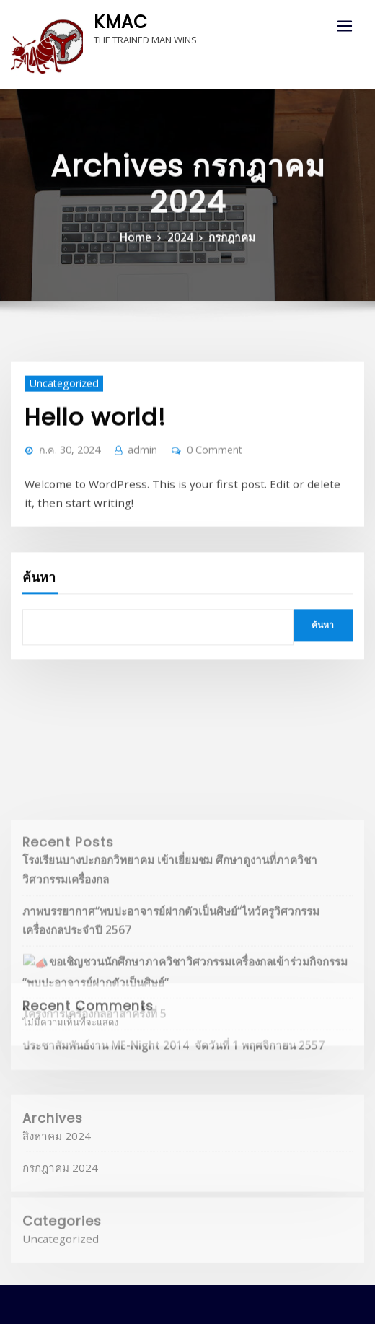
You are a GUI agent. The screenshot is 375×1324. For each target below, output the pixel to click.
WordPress (179, 1300)
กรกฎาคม (226, 254)
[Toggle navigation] (344, 26)
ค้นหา (39, 574)
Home (141, 254)
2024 (181, 254)
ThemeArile (328, 1300)
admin (130, 468)
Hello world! (84, 438)
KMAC (116, 19)
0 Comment (196, 468)
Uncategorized (58, 408)
